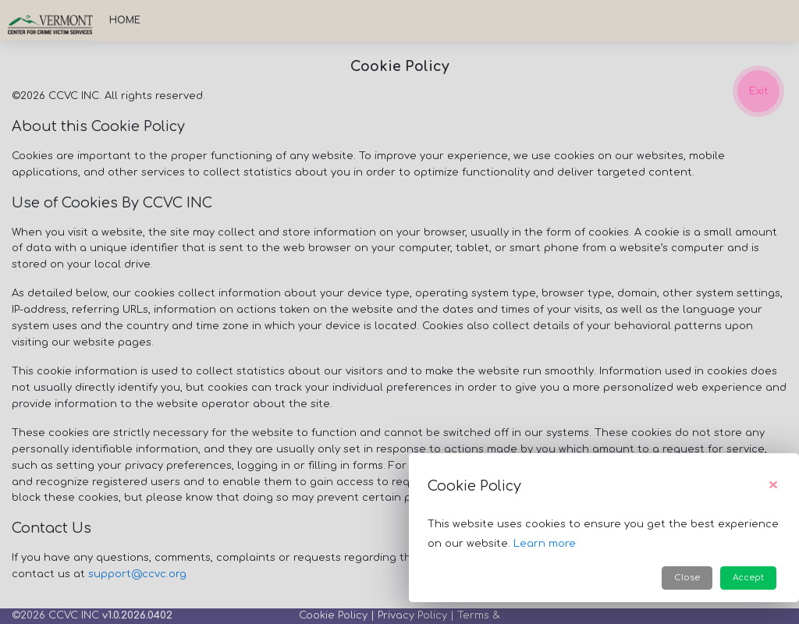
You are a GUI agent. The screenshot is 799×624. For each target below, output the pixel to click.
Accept (748, 577)
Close (687, 577)
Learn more (544, 543)
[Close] (773, 486)
